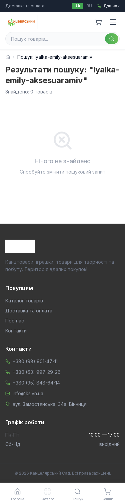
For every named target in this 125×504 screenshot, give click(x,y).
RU (89, 5)
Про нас (14, 320)
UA (77, 5)
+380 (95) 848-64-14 (36, 383)
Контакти (16, 330)
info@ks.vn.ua (28, 393)
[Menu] (113, 22)
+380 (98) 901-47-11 (35, 361)
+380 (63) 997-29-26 (37, 372)
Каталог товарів (24, 300)
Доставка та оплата (24, 5)
